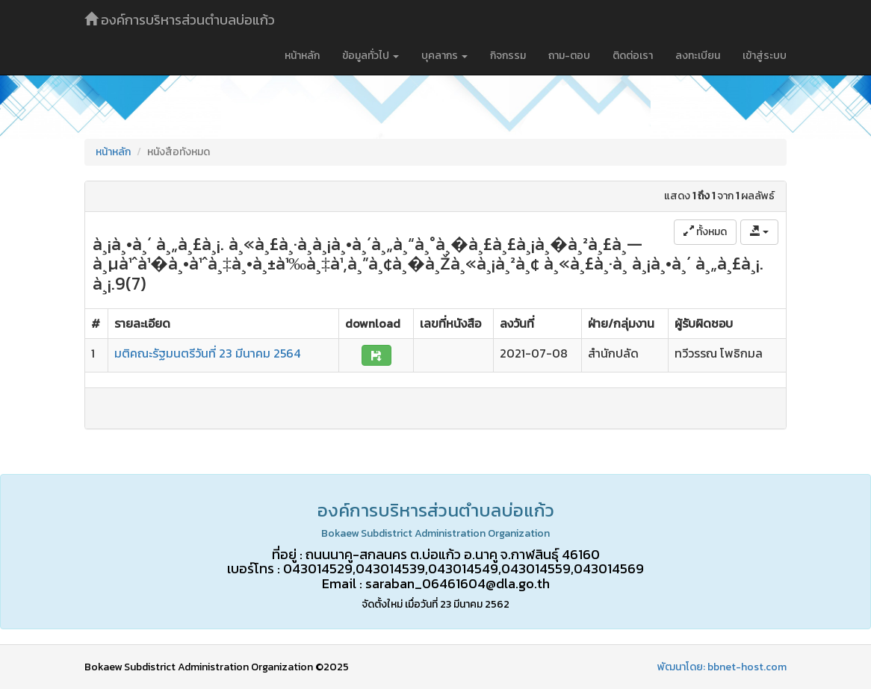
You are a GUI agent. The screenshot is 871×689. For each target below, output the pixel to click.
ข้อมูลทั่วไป (370, 55)
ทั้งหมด (705, 232)
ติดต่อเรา (633, 55)
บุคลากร (444, 55)
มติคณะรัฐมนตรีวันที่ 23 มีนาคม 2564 (207, 353)
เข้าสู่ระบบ (765, 55)
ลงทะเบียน (697, 55)
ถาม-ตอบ (569, 55)
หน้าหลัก (302, 55)
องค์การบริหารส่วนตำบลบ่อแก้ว (179, 20)
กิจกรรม (508, 55)
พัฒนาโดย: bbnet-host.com (722, 667)
